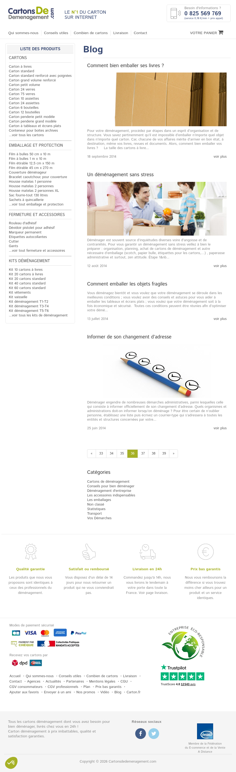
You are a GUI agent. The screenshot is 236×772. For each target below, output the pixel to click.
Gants (13, 246)
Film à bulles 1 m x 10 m (27, 158)
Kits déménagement (29, 261)
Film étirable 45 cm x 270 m (30, 168)
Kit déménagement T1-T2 (28, 301)
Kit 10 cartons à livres (25, 269)
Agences (33, 681)
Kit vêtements (20, 292)
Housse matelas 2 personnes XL (34, 190)
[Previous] (91, 453)
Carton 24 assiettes (24, 103)
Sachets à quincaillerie (26, 200)
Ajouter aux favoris (24, 692)
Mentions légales (102, 681)
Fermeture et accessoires (37, 215)
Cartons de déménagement (108, 481)
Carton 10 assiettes (24, 98)
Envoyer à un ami (57, 692)
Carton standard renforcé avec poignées (40, 75)
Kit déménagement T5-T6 (29, 310)
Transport (94, 513)
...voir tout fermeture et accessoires (37, 250)
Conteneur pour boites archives (33, 130)
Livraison (120, 33)
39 (164, 453)
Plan (86, 687)
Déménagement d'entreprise (109, 490)
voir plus (220, 157)
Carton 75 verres (22, 94)
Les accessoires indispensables (111, 495)
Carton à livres (20, 66)
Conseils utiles (56, 33)
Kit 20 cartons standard (27, 279)
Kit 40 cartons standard (27, 283)
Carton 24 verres (22, 89)
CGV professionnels (63, 687)
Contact (140, 33)
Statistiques (96, 509)
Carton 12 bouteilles (24, 112)
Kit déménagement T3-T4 (29, 306)
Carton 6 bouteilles (23, 107)
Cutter (14, 241)
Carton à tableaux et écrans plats (35, 126)
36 (132, 453)
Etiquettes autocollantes (28, 237)
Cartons (18, 58)
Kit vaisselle (18, 297)
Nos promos (85, 692)
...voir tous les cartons (26, 135)
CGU (124, 681)
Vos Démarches (99, 518)
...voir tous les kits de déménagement (38, 315)
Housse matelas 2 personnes (31, 186)
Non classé (95, 504)
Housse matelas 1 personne (30, 181)
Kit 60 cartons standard (27, 288)
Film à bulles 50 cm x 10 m (29, 154)
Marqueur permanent (25, 232)
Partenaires (75, 681)
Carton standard (21, 71)
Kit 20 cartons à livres (26, 274)
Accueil (14, 676)
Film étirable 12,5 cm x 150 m (31, 163)
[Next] (173, 453)
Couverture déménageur (28, 172)
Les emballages (99, 500)
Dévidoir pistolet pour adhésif (32, 227)
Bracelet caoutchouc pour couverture (38, 177)
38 (153, 453)
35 (122, 453)
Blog (117, 692)
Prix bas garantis (108, 687)
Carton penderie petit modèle (32, 117)
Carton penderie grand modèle (32, 121)
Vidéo (104, 692)
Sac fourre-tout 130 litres (28, 195)
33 (101, 453)
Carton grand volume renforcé (32, 80)
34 (111, 453)
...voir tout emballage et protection (36, 204)
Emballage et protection (36, 145)
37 (143, 453)
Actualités (53, 681)
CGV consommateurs (25, 687)
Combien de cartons (91, 33)
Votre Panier (206, 33)
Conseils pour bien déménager (110, 486)
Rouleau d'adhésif (23, 223)
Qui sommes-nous (23, 33)
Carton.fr (134, 692)
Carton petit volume (24, 85)
